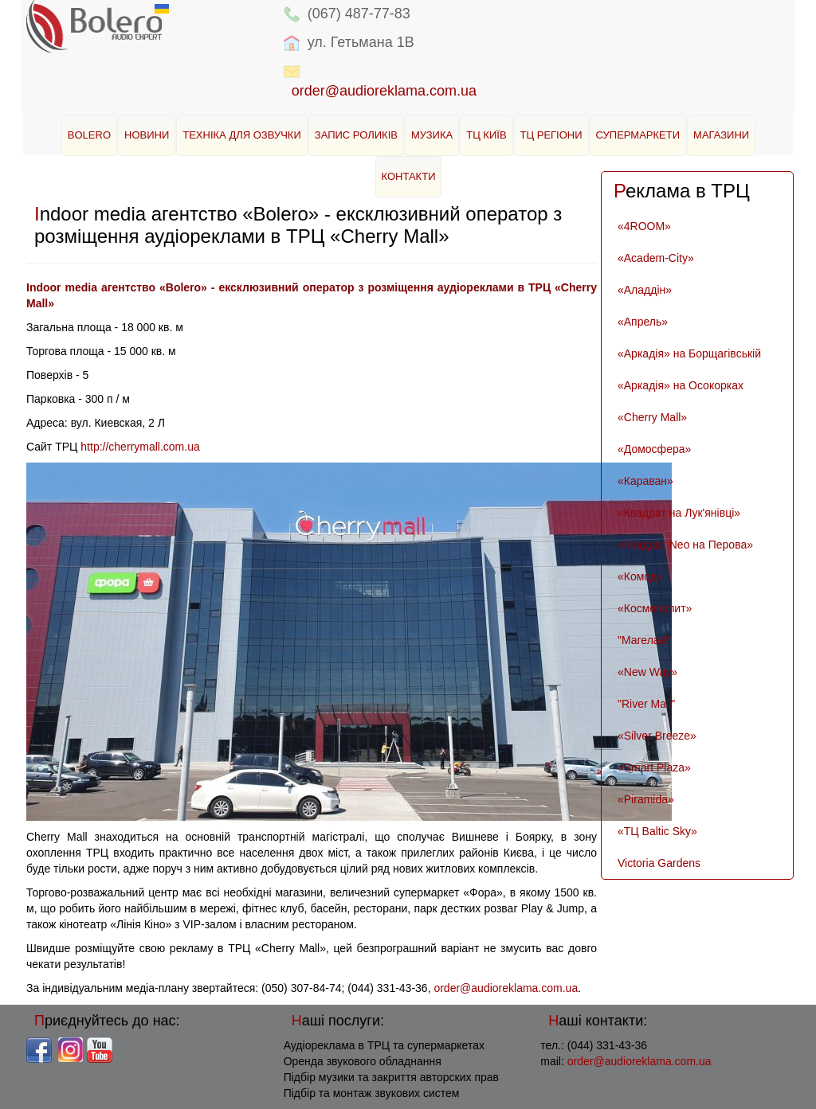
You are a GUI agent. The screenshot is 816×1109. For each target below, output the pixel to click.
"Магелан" (643, 640)
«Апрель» (643, 321)
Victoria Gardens (659, 863)
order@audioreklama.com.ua (384, 91)
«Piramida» (646, 799)
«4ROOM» (644, 226)
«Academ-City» (656, 258)
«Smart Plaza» (654, 767)
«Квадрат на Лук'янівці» (679, 512)
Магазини (721, 135)
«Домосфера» (654, 449)
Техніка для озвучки (241, 135)
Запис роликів (356, 135)
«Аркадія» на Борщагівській (689, 353)
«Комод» (640, 576)
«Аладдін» (645, 289)
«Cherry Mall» (652, 417)
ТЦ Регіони (551, 135)
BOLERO (89, 135)
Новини (146, 135)
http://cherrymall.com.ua (139, 446)
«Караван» (645, 480)
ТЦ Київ (486, 135)
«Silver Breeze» (657, 735)
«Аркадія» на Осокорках (680, 385)
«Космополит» (655, 608)
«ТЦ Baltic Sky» (657, 831)
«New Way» (647, 672)
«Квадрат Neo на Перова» (685, 544)
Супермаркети (638, 135)
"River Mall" (646, 703)
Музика (432, 135)
